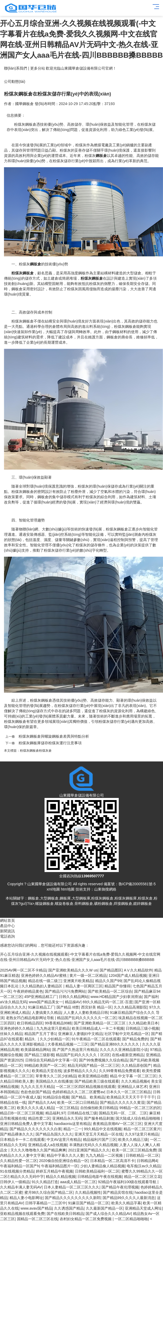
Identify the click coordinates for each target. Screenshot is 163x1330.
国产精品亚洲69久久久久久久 (115, 1044)
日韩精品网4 (147, 1161)
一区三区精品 (67, 1108)
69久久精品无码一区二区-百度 (108, 1002)
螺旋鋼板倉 (44, 903)
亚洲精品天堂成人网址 (143, 1208)
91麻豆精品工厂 (41, 1007)
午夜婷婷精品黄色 (28, 991)
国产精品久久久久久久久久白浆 (35, 1129)
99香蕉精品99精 (58, 1023)
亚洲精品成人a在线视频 (47, 1145)
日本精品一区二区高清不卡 (112, 1161)
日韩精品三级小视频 (142, 1028)
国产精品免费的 (135, 1039)
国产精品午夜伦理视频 (120, 1187)
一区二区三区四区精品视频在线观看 (85, 1086)
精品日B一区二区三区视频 (21, 1113)
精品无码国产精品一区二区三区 (94, 1065)
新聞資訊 (7, 931)
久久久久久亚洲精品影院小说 (124, 1049)
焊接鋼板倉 (123, 903)
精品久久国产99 (108, 981)
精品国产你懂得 (117, 986)
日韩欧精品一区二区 (142, 1155)
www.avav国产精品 (36, 1208)
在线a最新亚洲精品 (128, 1055)
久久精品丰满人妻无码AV (21, 1187)
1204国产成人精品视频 (128, 975)
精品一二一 (72, 1129)
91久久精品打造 (45, 1182)
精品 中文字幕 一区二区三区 (133, 1076)
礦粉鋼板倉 (103, 903)
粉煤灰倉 (45, 750)
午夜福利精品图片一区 (59, 1166)
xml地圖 (53, 889)
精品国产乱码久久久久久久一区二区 (86, 1018)
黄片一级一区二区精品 (88, 975)
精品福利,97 (55, 1113)
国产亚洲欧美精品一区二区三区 (100, 1023)
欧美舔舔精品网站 (35, 1049)
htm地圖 (67, 889)
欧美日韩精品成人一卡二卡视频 (98, 1028)
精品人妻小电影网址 (26, 1198)
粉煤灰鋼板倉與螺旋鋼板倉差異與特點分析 (54, 736)
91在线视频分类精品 (17, 1171)
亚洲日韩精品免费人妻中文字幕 (26, 1124)
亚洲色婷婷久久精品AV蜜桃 (44, 975)
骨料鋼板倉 (83, 903)
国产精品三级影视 (39, 1055)
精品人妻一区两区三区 (84, 986)
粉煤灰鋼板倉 (29, 750)
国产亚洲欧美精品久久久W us (73, 970)
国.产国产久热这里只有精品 (75, 1049)
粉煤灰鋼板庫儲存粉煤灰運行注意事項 (50, 743)
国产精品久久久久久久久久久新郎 (72, 1198)
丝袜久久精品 (11, 1034)
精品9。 (31, 1039)
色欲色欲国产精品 (35, 1092)
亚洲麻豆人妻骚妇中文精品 (80, 1034)
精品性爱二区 (39, 1118)
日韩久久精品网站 (74, 997)
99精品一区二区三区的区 (140, 1108)
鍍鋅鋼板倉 (142, 903)
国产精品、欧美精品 (88, 1097)
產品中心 (7, 926)
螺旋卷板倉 (64, 903)
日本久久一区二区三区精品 (128, 1092)
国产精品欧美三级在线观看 (96, 1081)
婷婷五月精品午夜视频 (54, 1171)
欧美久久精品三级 (133, 1139)
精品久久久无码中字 (27, 1176)
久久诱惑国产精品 (69, 1208)
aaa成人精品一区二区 (78, 1182)
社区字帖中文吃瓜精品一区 (126, 1034)
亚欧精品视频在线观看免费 (22, 1213)
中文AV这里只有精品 (64, 1139)
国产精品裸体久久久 (16, 1134)
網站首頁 (7, 920)
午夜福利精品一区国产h (19, 1166)
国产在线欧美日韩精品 (65, 1213)
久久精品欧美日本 (143, 1023)
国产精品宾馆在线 (118, 1192)
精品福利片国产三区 (99, 1139)
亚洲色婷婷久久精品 (17, 1028)
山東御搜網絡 (105, 889)
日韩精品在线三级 (82, 1113)
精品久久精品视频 (61, 1176)
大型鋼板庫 (81, 898)
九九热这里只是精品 (53, 1028)
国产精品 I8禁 (67, 1007)
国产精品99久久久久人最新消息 (129, 1198)
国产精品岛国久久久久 (54, 1134)
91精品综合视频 (56, 1097)
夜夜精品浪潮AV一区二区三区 (117, 1124)
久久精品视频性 (88, 1192)
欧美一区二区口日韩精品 (77, 1102)
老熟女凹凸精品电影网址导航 (30, 1018)
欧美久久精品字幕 (126, 1203)
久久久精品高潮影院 (130, 1007)
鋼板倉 (33, 898)
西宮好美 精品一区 (96, 1007)
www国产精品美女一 (46, 1002)
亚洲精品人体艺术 (132, 1086)
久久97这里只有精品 (142, 1134)
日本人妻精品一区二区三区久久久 (71, 1187)
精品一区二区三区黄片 (142, 1129)
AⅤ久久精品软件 (138, 970)
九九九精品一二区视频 (105, 1155)
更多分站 (37, 68)
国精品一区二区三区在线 (37, 1219)
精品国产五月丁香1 (40, 1034)
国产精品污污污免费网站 (65, 991)
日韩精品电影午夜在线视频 (99, 1176)
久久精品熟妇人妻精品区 (42, 986)
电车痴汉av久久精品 (143, 1166)
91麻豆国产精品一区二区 (88, 1203)
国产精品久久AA (41, 1102)
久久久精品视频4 (135, 1081)
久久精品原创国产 (136, 1065)
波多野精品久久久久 (80, 1071)
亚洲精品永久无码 (67, 1118)
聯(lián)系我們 (15, 68)
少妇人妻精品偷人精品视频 (102, 1166)
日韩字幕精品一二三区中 (45, 1203)
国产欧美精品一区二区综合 (110, 991)
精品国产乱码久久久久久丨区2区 (83, 1055)
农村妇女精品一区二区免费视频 (86, 1219)
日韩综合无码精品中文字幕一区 (51, 1060)
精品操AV (73, 1002)
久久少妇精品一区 (54, 1039)
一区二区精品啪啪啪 (131, 1219)
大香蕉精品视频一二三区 (67, 1044)
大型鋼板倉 (49, 898)
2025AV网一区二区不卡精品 (23, 970)
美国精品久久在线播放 (54, 1081)
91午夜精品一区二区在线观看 (96, 1039)
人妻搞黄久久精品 (46, 1012)
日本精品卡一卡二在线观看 (22, 1139)
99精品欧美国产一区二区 (45, 1065)
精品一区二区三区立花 (142, 1176)
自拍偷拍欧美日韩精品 (98, 1108)
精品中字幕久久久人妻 (65, 1155)
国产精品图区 (111, 970)
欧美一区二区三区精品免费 (134, 1150)
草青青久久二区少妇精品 (56, 1076)
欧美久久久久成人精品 (35, 1108)
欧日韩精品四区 (30, 1023)
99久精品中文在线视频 (103, 1129)
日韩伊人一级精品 (15, 1182)
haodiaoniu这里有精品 (72, 1124)
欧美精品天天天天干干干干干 (131, 1097)
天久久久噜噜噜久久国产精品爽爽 (38, 1150)
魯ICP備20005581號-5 (137, 884)
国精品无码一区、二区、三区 (123, 1113)
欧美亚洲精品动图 (93, 1076)
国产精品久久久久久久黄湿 (122, 1102)
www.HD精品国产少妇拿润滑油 (116, 997)
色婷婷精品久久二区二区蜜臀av (78, 1092)
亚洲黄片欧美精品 (78, 981)
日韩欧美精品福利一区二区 (97, 1171)
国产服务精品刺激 (99, 1118)
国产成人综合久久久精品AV (108, 1213)
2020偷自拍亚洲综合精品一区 (63, 1161)
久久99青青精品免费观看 (119, 1071)
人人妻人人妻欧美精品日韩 (85, 1012)
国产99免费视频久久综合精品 (103, 1060)
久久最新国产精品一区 (104, 1208)
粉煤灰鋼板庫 (125, 898)
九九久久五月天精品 (37, 1086)
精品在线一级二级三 (44, 981)
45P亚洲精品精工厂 (40, 997)
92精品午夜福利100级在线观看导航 (128, 1182)
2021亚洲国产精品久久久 (89, 1150)
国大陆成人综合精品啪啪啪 (138, 1118)
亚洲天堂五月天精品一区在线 (98, 1134)
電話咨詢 (7, 936)
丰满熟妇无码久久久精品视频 (93, 1145)
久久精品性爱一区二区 (18, 1161)
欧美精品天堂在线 (46, 1071)
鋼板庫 (65, 898)
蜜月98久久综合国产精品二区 (48, 1192)
